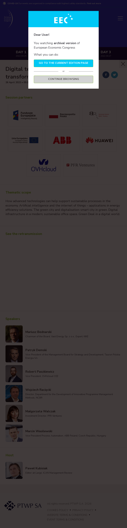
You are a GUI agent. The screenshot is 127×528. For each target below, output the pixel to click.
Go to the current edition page (63, 63)
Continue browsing (63, 79)
